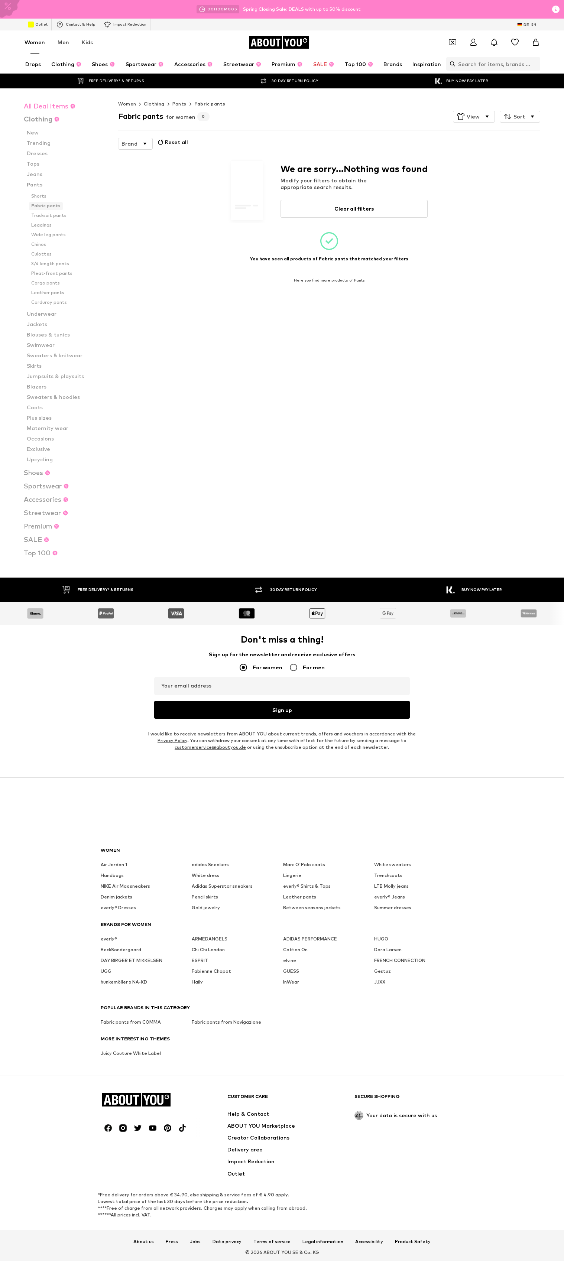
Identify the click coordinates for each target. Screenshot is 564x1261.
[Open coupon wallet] (452, 42)
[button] (474, 117)
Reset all (172, 142)
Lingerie (292, 875)
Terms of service (272, 1241)
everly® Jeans (389, 897)
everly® (109, 939)
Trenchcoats (388, 875)
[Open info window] (556, 9)
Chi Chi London (208, 949)
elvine (289, 960)
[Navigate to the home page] (279, 42)
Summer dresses (392, 907)
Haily (197, 982)
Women (35, 42)
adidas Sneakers (210, 864)
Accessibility (369, 1241)
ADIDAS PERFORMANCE (310, 939)
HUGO (381, 939)
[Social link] (108, 1128)
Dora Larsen (388, 949)
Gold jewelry (206, 907)
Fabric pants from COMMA (131, 1022)
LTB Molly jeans (391, 886)
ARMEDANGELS (209, 939)
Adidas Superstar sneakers (222, 886)
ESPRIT (200, 960)
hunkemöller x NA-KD (124, 982)
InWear (291, 982)
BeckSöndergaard (121, 949)
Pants (179, 104)
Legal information (322, 1241)
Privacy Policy (172, 740)
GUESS (291, 971)
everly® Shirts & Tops (307, 886)
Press (172, 1241)
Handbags (112, 875)
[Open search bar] (450, 64)
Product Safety (413, 1241)
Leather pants (299, 897)
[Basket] (535, 42)
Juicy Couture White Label (131, 1053)
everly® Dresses (118, 907)
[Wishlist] (514, 42)
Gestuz (382, 971)
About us (143, 1241)
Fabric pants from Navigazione (226, 1022)
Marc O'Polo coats (304, 864)
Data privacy (227, 1241)
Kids (87, 42)
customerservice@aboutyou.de (210, 747)
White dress (205, 875)
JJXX (379, 982)
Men (63, 42)
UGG (106, 971)
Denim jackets (116, 897)
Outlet (38, 24)
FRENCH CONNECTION (399, 960)
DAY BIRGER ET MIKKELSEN (131, 960)
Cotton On (295, 949)
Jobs (195, 1241)
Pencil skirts (205, 897)
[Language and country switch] (527, 24)
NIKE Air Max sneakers (125, 886)
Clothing (154, 104)
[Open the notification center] (494, 42)
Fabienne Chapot (211, 971)
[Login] (473, 42)
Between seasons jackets (312, 907)
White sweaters (392, 864)
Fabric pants (210, 104)
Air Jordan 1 (114, 864)
